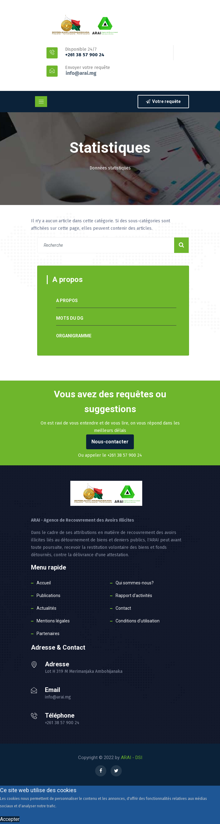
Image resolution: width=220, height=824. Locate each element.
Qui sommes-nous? (135, 582)
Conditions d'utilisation (138, 620)
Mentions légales (53, 620)
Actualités (46, 608)
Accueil (44, 582)
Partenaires (48, 633)
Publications (48, 595)
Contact (123, 608)
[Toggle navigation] (41, 101)
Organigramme (73, 335)
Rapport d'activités (134, 595)
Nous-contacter (110, 442)
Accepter (10, 819)
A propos (67, 300)
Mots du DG (69, 318)
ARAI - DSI (131, 757)
